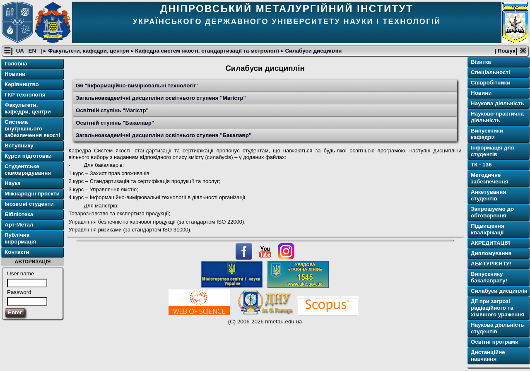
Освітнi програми (494, 342)
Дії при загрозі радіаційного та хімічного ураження (497, 308)
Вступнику (19, 146)
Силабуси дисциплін (313, 51)
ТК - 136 (481, 165)
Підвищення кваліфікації (487, 229)
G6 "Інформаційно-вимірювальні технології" (137, 85)
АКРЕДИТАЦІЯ (490, 243)
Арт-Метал (19, 225)
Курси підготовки (28, 156)
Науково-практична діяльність (497, 117)
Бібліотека (19, 215)
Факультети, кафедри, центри (88, 51)
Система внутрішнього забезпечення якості (32, 129)
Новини (15, 74)
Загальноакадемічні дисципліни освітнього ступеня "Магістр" (161, 98)
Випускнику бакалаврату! (489, 277)
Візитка (481, 62)
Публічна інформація (20, 238)
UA (20, 51)
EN (33, 51)
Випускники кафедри (487, 134)
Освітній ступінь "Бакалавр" (115, 123)
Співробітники (490, 83)
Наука (13, 184)
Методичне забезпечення (489, 178)
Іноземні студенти (29, 204)
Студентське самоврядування (28, 170)
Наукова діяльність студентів (497, 328)
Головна (16, 64)
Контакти (17, 252)
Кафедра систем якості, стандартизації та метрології (207, 51)
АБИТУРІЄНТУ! (491, 264)
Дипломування (491, 254)
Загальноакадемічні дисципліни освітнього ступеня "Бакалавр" (163, 135)
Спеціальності (490, 73)
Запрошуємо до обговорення (492, 212)
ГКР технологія (25, 95)
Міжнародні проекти (32, 194)
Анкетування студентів (488, 195)
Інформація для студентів (492, 151)
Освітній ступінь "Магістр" (112, 110)
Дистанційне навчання (488, 355)
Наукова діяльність (497, 104)
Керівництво (22, 85)
